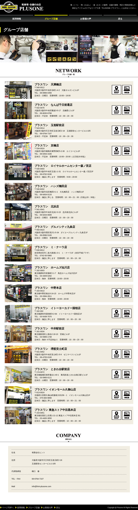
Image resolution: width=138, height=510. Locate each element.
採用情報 (16, 19)
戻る (120, 19)
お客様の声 (85, 19)
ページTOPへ (8, 507)
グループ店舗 (51, 19)
